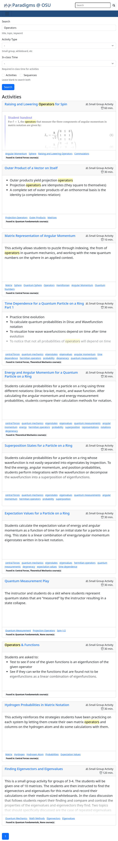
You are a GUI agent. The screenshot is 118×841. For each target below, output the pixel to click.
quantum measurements (84, 358)
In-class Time (10, 57)
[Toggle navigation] (7, 13)
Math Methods (37, 818)
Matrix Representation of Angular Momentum (40, 236)
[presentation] (16, 121)
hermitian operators (30, 358)
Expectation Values (71, 754)
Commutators (81, 153)
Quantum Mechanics (16, 818)
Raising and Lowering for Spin (36, 104)
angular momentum (85, 354)
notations (106, 427)
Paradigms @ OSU (27, 5)
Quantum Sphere (33, 285)
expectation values (47, 566)
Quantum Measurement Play (27, 581)
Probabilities (52, 754)
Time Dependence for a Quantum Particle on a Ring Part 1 (44, 305)
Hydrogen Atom (35, 754)
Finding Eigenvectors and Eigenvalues (34, 769)
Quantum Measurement (18, 630)
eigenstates (51, 354)
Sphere (32, 153)
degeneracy (62, 358)
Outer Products (37, 217)
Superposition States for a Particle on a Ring (38, 445)
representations (90, 427)
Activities (11, 75)
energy (23, 427)
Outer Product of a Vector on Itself (31, 168)
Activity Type (9, 39)
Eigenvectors (53, 818)
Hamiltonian (63, 285)
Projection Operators (16, 217)
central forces (12, 354)
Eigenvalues (68, 818)
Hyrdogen (19, 754)
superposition (72, 427)
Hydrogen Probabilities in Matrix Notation (37, 705)
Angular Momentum (16, 153)
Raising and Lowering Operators (55, 153)
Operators (49, 285)
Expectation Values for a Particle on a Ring (37, 513)
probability (49, 358)
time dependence (68, 566)
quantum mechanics (32, 354)
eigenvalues (66, 354)
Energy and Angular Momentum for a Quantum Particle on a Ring (41, 374)
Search (6, 21)
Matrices (51, 217)
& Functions (22, 645)
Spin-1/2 (61, 630)
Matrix (8, 285)
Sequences (30, 75)
